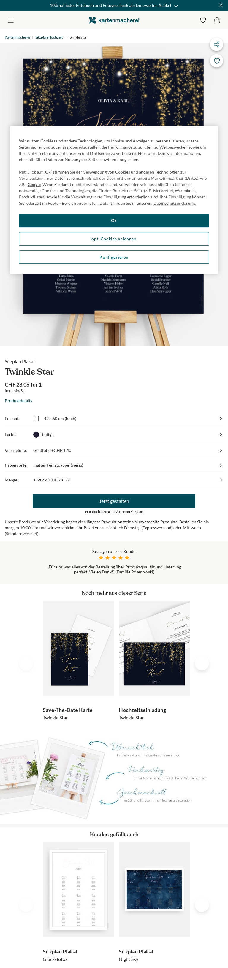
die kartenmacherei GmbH (114, 20)
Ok (114, 220)
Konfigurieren (113, 257)
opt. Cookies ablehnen (114, 238)
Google (34, 184)
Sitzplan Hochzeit (49, 37)
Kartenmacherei (17, 37)
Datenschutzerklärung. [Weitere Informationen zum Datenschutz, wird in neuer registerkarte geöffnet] (174, 203)
